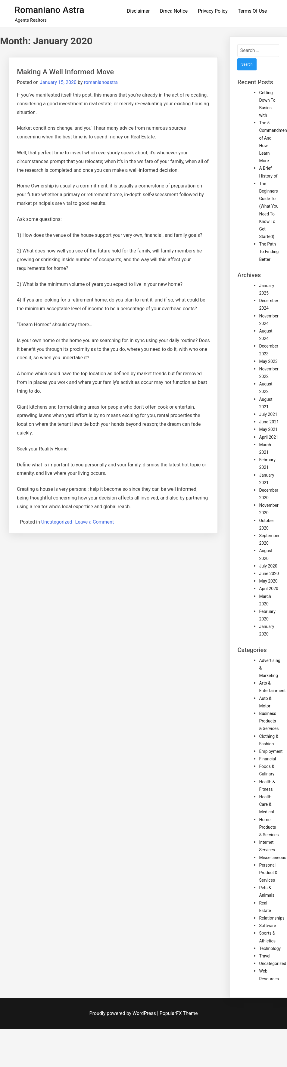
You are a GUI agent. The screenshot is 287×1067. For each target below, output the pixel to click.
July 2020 (268, 566)
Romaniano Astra (49, 10)
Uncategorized (56, 522)
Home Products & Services (269, 827)
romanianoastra (101, 82)
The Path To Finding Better (269, 251)
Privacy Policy (213, 11)
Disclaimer (138, 11)
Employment (270, 751)
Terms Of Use (252, 11)
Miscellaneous (272, 857)
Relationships (271, 918)
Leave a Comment (94, 522)
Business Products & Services (269, 721)
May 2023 (268, 361)
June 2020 (269, 573)
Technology (270, 948)
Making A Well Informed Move (65, 72)
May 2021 (268, 429)
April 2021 (268, 437)
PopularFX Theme (179, 1013)
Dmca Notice (174, 11)
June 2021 (269, 421)
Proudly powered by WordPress (123, 1013)
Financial (267, 758)
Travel (264, 956)
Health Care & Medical (266, 804)
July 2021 (268, 414)
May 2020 (268, 581)
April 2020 (268, 588)
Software (267, 925)
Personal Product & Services (268, 873)
